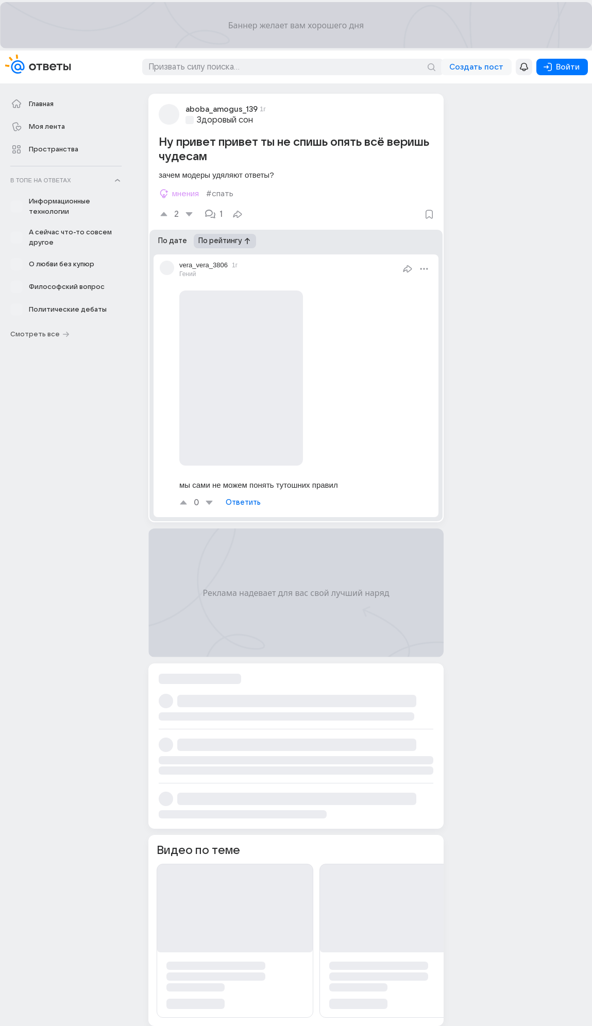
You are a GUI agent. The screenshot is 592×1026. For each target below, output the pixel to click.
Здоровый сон (225, 120)
